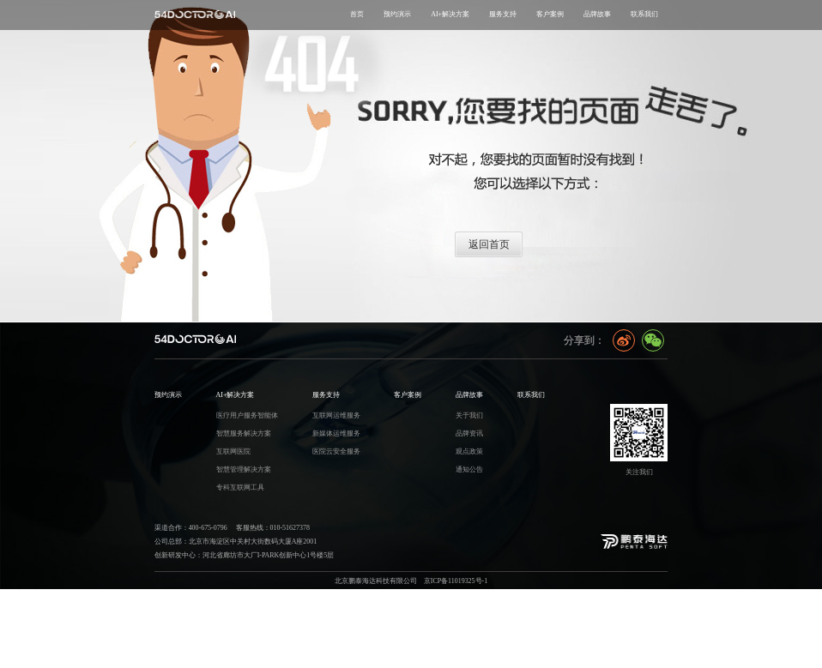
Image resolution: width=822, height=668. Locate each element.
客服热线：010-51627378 (273, 528)
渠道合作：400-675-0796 (190, 528)
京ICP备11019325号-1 (455, 581)
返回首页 (489, 244)
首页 (357, 14)
